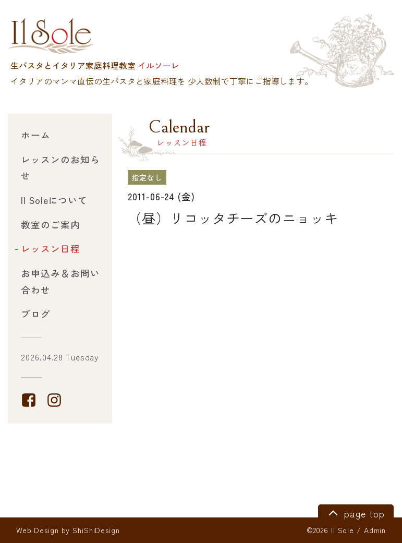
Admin (375, 530)
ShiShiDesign (96, 530)
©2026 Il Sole (330, 530)
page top (354, 512)
